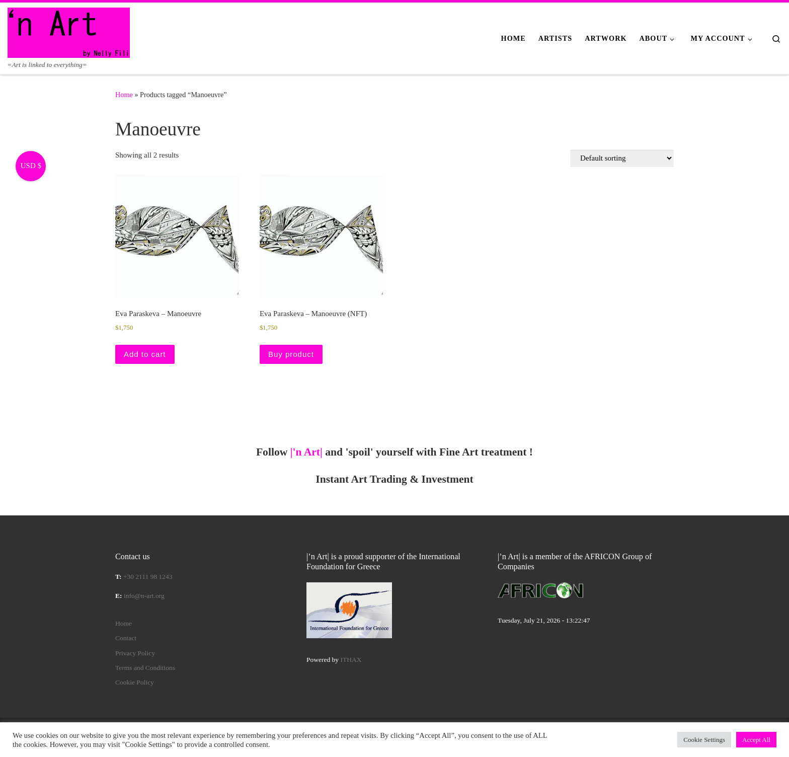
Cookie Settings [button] (704, 739)
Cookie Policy (134, 682)
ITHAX (351, 659)
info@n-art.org (144, 595)
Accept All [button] (756, 739)
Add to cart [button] (145, 354)
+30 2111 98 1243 (148, 576)
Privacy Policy (135, 653)
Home (124, 95)
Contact (125, 638)
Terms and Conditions (145, 667)
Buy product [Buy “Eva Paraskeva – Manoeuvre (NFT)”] (291, 354)
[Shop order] (622, 158)
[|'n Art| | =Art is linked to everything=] (69, 31)
